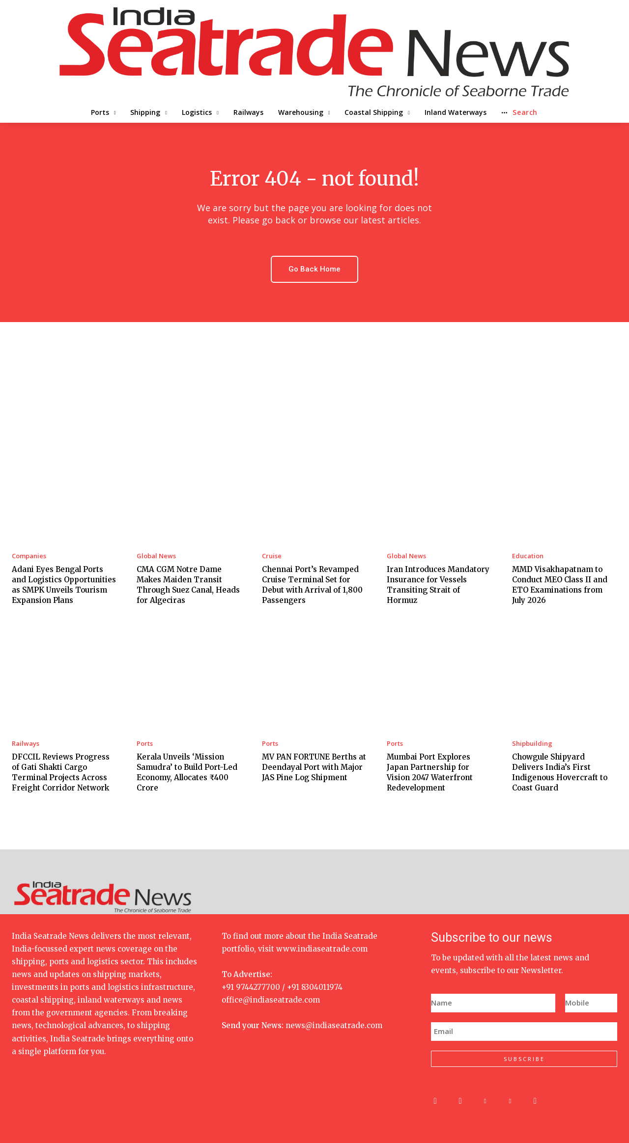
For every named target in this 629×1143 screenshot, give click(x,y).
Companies (29, 556)
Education (527, 556)
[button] (553, 112)
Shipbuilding (532, 743)
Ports (145, 743)
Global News (156, 556)
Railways (25, 743)
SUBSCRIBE (524, 1058)
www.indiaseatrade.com (322, 948)
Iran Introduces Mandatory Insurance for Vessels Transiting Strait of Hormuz (438, 585)
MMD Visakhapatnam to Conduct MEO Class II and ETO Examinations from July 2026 (559, 585)
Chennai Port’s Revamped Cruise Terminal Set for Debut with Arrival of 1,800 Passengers (312, 585)
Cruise (272, 556)
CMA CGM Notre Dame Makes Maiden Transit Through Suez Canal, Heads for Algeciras (188, 585)
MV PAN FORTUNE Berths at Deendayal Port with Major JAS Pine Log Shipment (314, 767)
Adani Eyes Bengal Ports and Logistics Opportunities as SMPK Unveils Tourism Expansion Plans (64, 585)
